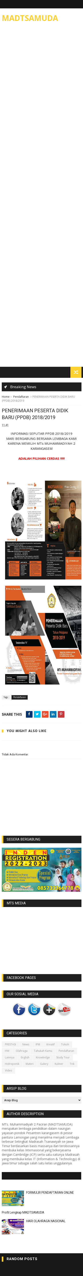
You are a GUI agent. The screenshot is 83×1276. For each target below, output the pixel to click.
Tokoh (65, 1044)
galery (44, 1064)
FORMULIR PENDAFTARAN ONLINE (50, 1192)
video (8, 1070)
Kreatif (50, 1044)
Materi (30, 1064)
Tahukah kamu (43, 1051)
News (25, 1044)
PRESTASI (10, 1044)
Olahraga (21, 1051)
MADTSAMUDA (30, 18)
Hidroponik (12, 1064)
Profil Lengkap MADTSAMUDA (23, 1212)
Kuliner (59, 1064)
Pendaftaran (21, 397)
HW (7, 1051)
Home (6, 397)
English (25, 1057)
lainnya (9, 1057)
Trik (72, 1064)
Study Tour (63, 1057)
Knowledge (43, 1057)
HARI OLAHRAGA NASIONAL (46, 1221)
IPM (38, 1044)
